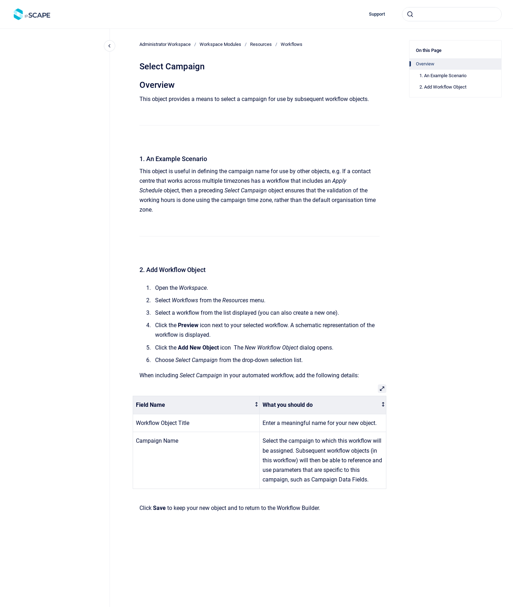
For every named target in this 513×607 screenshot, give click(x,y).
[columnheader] (196, 405)
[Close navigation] (109, 46)
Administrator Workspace (165, 44)
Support (377, 14)
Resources (261, 44)
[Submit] (410, 14)
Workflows (291, 44)
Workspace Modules (220, 44)
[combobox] (451, 14)
